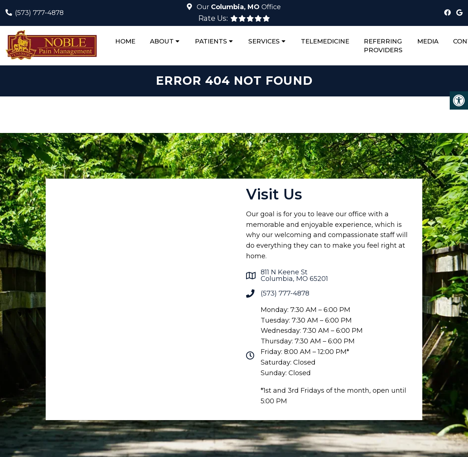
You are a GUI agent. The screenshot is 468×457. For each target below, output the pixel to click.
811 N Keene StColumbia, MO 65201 (294, 275)
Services (264, 41)
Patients (211, 41)
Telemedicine (325, 41)
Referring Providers (383, 46)
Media (427, 41)
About (162, 41)
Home (125, 41)
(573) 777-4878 (39, 13)
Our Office (238, 7)
